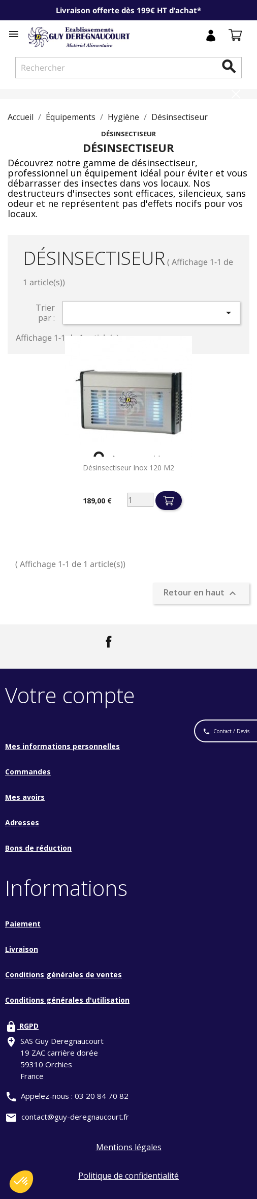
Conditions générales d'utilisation (67, 1000)
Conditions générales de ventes (63, 974)
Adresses (22, 822)
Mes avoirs (25, 797)
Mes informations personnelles (62, 746)
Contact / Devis (226, 732)
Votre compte (70, 694)
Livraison (21, 949)
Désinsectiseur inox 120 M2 (128, 467)
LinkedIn (139, 642)
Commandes (28, 771)
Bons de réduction (38, 848)
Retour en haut (201, 593)
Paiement (23, 923)
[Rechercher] (128, 67)
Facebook (109, 642)
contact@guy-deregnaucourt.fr (75, 1117)
